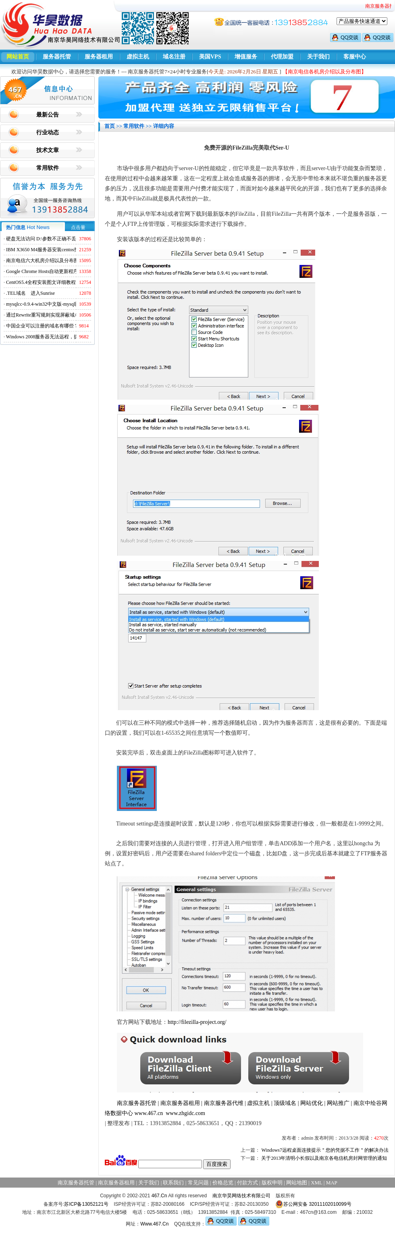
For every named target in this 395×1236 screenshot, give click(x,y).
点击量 (78, 227)
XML (316, 1183)
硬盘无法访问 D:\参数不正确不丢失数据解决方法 (58, 239)
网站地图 (296, 1183)
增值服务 (246, 57)
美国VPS (210, 57)
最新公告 (47, 115)
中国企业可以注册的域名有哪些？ (42, 326)
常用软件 (47, 168)
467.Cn (159, 1195)
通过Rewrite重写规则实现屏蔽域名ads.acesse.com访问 (62, 315)
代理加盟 (282, 57)
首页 (109, 126)
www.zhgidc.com (185, 1113)
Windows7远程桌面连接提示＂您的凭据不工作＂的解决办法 (325, 1150)
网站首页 (17, 57)
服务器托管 (57, 57)
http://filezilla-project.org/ (197, 1022)
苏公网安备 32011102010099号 (313, 1204)
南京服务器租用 (180, 1103)
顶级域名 (285, 1103)
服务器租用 (99, 57)
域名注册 (174, 57)
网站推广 (338, 1103)
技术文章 (47, 150)
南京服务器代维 (223, 1103)
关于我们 (318, 57)
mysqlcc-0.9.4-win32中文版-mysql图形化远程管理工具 (62, 304)
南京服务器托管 (136, 1103)
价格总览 (222, 1183)
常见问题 (198, 1183)
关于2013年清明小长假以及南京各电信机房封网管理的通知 (324, 1158)
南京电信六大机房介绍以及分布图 (42, 260)
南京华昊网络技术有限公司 (241, 1195)
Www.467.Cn (154, 1224)
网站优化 (311, 1103)
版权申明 (272, 1183)
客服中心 (354, 57)
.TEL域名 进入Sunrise (30, 293)
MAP (331, 1183)
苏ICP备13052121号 (86, 1204)
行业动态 (47, 132)
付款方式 (247, 1183)
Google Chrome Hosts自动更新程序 (42, 271)
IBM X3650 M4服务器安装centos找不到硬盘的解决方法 (64, 249)
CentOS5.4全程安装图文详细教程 (41, 282)
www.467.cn (149, 1113)
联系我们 (173, 1183)
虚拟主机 (138, 57)
